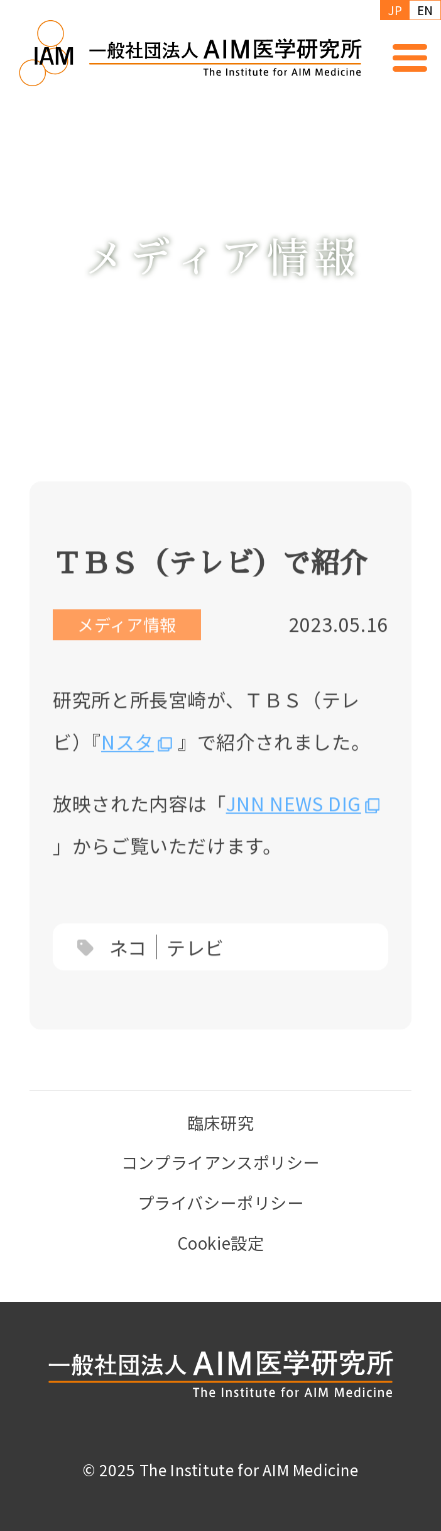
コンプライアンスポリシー (220, 1162)
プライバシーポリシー (221, 1202)
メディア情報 (127, 642)
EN (425, 9)
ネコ (128, 965)
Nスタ (127, 759)
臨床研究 (220, 1123)
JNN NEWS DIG (293, 820)
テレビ (195, 965)
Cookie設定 (220, 1243)
